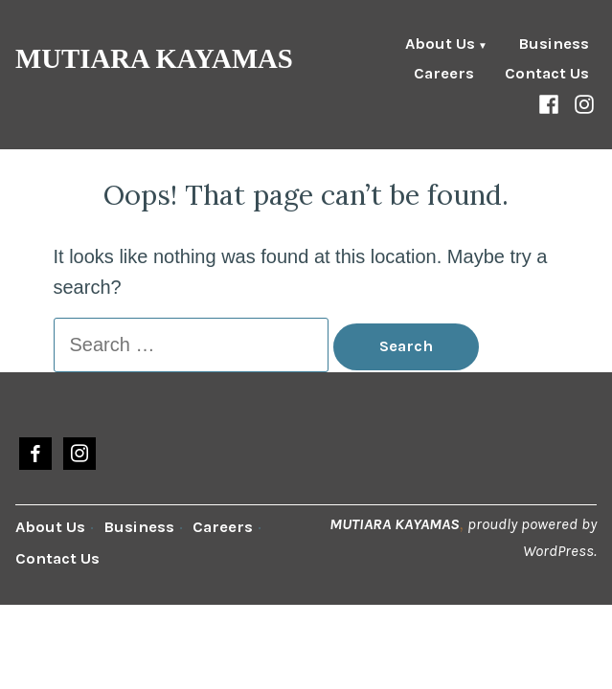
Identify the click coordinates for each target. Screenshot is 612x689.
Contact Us (547, 74)
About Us (440, 45)
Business (553, 45)
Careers (444, 74)
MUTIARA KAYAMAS (154, 58)
